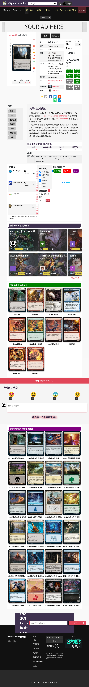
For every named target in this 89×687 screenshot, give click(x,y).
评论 (12, 137)
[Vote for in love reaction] (12, 395)
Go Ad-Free (82, 10)
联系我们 (36, 644)
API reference (38, 661)
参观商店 (37, 175)
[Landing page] (4, 3)
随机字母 (55, 36)
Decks (12, 129)
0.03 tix (27, 83)
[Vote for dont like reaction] (77, 395)
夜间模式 (50, 646)
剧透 (45, 36)
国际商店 (45, 175)
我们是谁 (36, 648)
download (55, 87)
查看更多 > (76, 278)
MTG (11, 35)
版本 (43, 177)
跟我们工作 (37, 657)
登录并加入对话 (44, 380)
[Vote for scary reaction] (55, 395)
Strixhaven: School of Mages (55, 116)
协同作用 (12, 133)
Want (44, 183)
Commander (62, 118)
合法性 (12, 111)
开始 (34, 640)
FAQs (35, 666)
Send (47, 200)
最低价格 (57, 171)
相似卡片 (12, 120)
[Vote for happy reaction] (33, 395)
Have (44, 186)
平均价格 (67, 171)
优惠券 (35, 653)
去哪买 (12, 124)
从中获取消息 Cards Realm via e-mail (24, 623)
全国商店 (45, 172)
